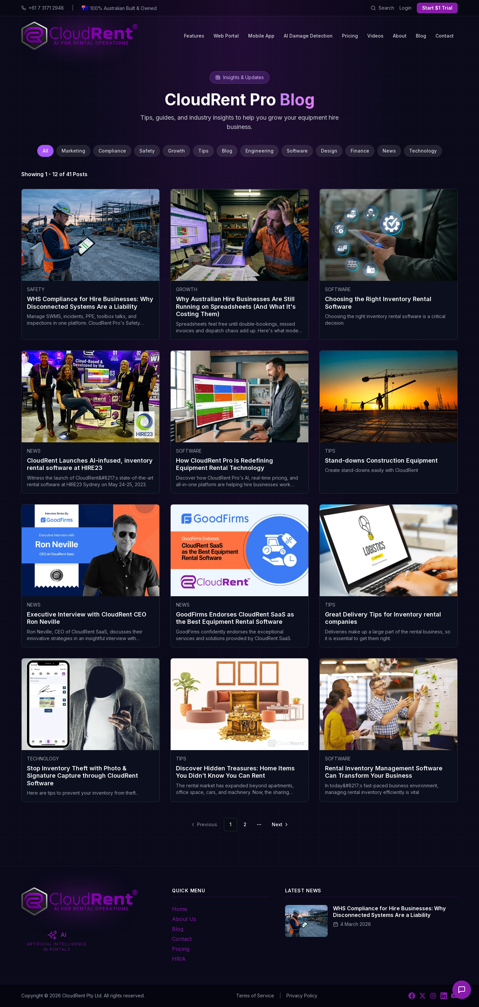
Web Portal (226, 36)
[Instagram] (433, 995)
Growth (176, 151)
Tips (203, 151)
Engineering (259, 151)
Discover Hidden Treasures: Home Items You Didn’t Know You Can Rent (235, 772)
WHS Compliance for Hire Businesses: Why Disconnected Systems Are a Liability (90, 302)
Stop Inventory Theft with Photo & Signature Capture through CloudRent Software (82, 776)
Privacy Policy (301, 995)
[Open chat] (461, 989)
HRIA (179, 958)
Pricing (350, 36)
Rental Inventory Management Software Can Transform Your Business (383, 772)
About (399, 36)
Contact (444, 36)
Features (194, 36)
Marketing (73, 151)
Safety (147, 151)
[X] (422, 995)
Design (329, 151)
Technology (423, 151)
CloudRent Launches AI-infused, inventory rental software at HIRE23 (90, 464)
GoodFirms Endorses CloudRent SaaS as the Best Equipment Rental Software (235, 618)
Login (405, 8)
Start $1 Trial (437, 8)
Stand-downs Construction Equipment (381, 460)
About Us (184, 919)
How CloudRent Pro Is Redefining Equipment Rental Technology (224, 464)
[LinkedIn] (443, 995)
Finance (360, 151)
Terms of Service (255, 995)
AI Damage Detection (308, 36)
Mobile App (261, 36)
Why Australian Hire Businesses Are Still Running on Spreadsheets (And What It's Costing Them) (236, 306)
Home (179, 909)
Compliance (112, 151)
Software (297, 151)
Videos (375, 36)
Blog (421, 36)
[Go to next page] (279, 824)
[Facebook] (411, 995)
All (45, 151)
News (389, 151)
